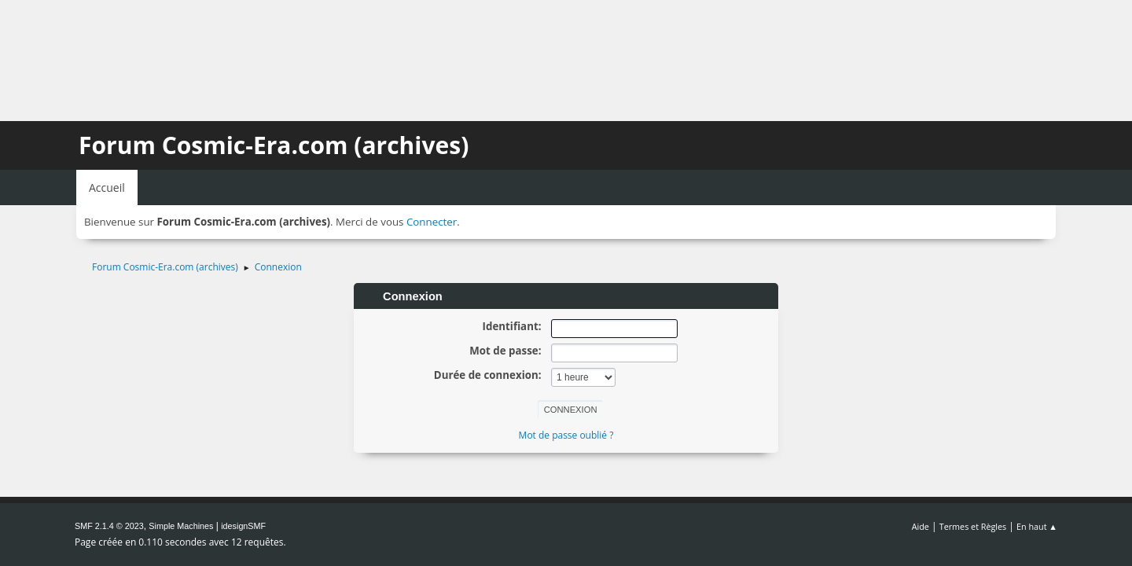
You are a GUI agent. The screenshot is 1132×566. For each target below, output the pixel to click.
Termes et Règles (973, 526)
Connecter (431, 222)
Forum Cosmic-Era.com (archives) (274, 145)
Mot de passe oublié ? (566, 435)
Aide (920, 526)
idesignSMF (243, 526)
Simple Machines (181, 526)
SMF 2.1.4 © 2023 (109, 526)
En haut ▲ (1036, 526)
